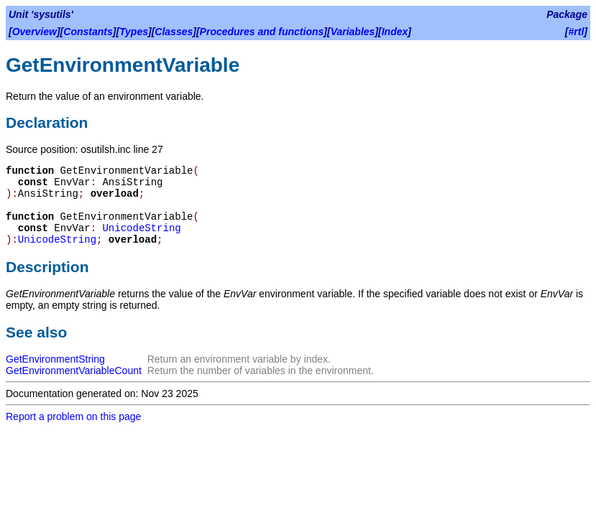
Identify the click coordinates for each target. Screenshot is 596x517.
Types (133, 31)
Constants (87, 31)
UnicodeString (141, 228)
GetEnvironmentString (55, 359)
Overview (34, 31)
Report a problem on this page (73, 416)
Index (395, 31)
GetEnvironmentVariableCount (74, 370)
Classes (174, 31)
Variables (353, 31)
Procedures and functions (262, 31)
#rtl (576, 31)
